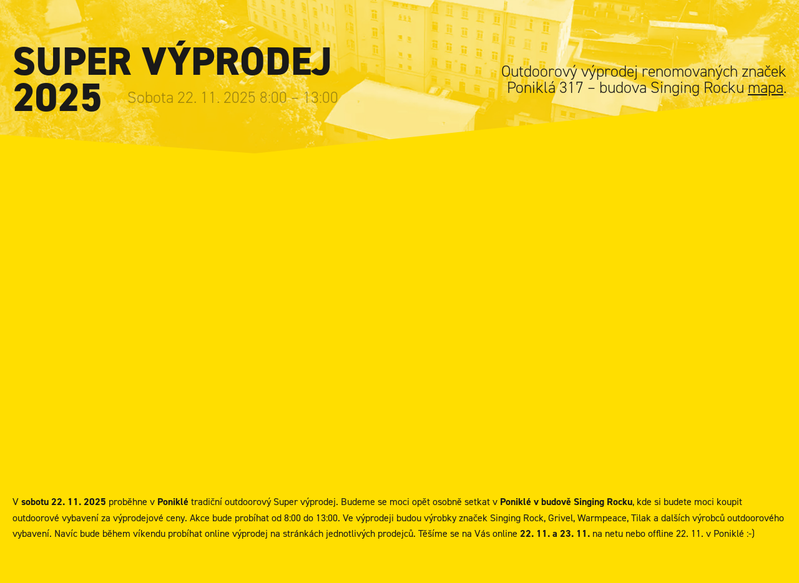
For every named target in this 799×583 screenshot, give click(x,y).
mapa (765, 87)
